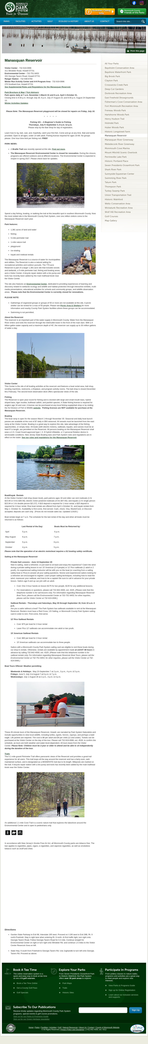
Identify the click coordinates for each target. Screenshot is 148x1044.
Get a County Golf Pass (27, 988)
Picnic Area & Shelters (71, 305)
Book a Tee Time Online (27, 983)
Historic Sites (68, 992)
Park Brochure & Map (15, 92)
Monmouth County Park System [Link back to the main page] (25, 8)
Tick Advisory (32, 92)
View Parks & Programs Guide (122, 985)
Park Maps (67, 983)
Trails (7, 754)
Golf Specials (22, 992)
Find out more (58, 149)
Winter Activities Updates (16, 103)
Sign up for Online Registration (122, 990)
